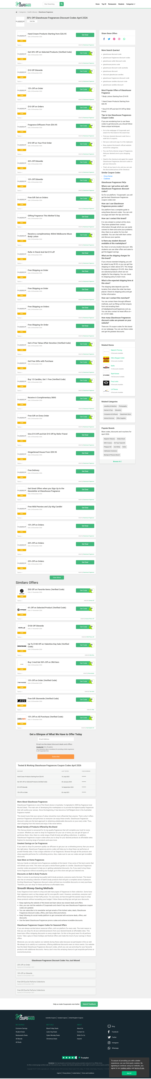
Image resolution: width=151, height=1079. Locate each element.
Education (118, 410)
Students (121, 4)
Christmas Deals (51, 1039)
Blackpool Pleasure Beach (112, 455)
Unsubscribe (39, 747)
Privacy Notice (67, 1074)
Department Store (125, 414)
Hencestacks (91, 673)
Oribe (93, 709)
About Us (80, 1029)
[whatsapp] (124, 39)
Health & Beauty (32, 12)
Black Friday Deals (52, 1029)
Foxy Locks (114, 381)
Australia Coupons (51, 1018)
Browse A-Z (117, 461)
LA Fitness (114, 389)
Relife (113, 366)
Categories (129, 4)
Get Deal (85, 35)
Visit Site (32, 21)
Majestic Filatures (109, 439)
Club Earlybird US (90, 727)
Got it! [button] (129, 1073)
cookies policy (126, 1068)
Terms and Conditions (88, 1074)
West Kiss (92, 655)
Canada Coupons (62, 1018)
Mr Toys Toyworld (119, 443)
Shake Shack (121, 439)
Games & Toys (108, 410)
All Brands (19, 1039)
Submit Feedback (89, 1005)
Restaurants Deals (22, 1036)
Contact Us (80, 1032)
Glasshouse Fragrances (46, 12)
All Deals (18, 1043)
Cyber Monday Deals (53, 1036)
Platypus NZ (107, 447)
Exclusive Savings (21, 1029)
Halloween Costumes (110, 451)
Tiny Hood (91, 691)
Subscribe (56, 757)
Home (98, 4)
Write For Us (81, 1036)
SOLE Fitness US (90, 637)
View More (57, 577)
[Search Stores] (62, 4)
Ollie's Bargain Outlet (117, 358)
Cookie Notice (76, 1074)
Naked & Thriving (116, 350)
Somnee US (91, 600)
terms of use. (139, 1068)
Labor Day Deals (51, 1032)
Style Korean (115, 373)
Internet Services (109, 418)
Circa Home (108, 176)
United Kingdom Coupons (76, 1018)
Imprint (79, 1039)
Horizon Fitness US (89, 618)
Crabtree (107, 179)
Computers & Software (111, 414)
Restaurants (112, 4)
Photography (123, 406)
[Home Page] (17, 12)
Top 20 (104, 4)
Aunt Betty (117, 447)
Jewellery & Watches (110, 406)
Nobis (124, 447)
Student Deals (20, 1032)
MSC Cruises (108, 443)
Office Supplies (121, 418)
